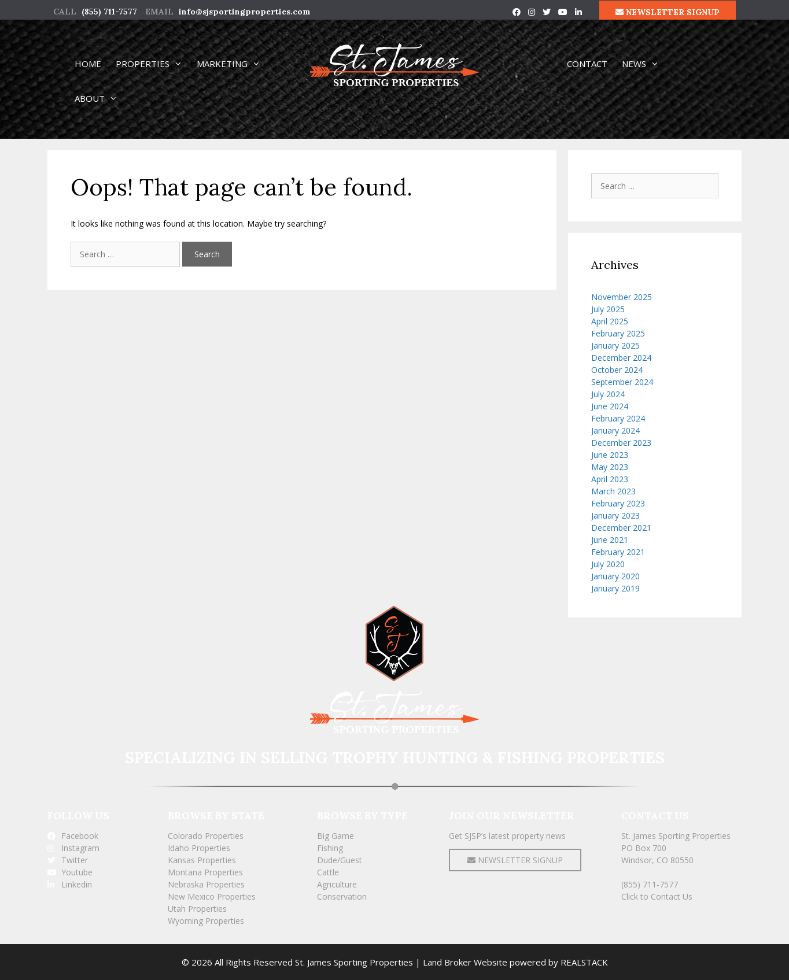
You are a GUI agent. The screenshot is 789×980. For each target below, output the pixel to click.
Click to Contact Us (656, 896)
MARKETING (234, 63)
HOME (88, 63)
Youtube (70, 872)
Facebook (72, 835)
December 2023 (621, 442)
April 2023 (609, 479)
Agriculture (337, 884)
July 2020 (608, 564)
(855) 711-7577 (109, 11)
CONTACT (587, 63)
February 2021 (618, 551)
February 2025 (618, 333)
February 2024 (618, 418)
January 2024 (615, 430)
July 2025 (608, 309)
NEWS (645, 63)
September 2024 (622, 381)
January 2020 (615, 576)
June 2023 (609, 454)
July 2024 (608, 394)
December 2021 (621, 527)
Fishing (330, 847)
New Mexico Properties (212, 896)
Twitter (67, 860)
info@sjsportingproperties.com (245, 11)
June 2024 (609, 406)
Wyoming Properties (206, 920)
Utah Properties (197, 908)
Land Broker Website (465, 962)
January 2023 (615, 515)
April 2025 (609, 321)
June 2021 (609, 539)
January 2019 (615, 588)
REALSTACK (584, 962)
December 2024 (621, 357)
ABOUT (101, 98)
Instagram (73, 847)
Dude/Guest (339, 860)
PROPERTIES (154, 63)
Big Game (335, 835)
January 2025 (615, 345)
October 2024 (617, 369)
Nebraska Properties (206, 884)
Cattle (328, 872)
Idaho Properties (199, 847)
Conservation (342, 896)
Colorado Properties (206, 835)
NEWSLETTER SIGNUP (667, 12)
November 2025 (621, 296)
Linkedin (69, 884)
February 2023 (618, 503)
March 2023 (613, 491)
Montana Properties (205, 872)
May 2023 (609, 466)
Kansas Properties (202, 860)
